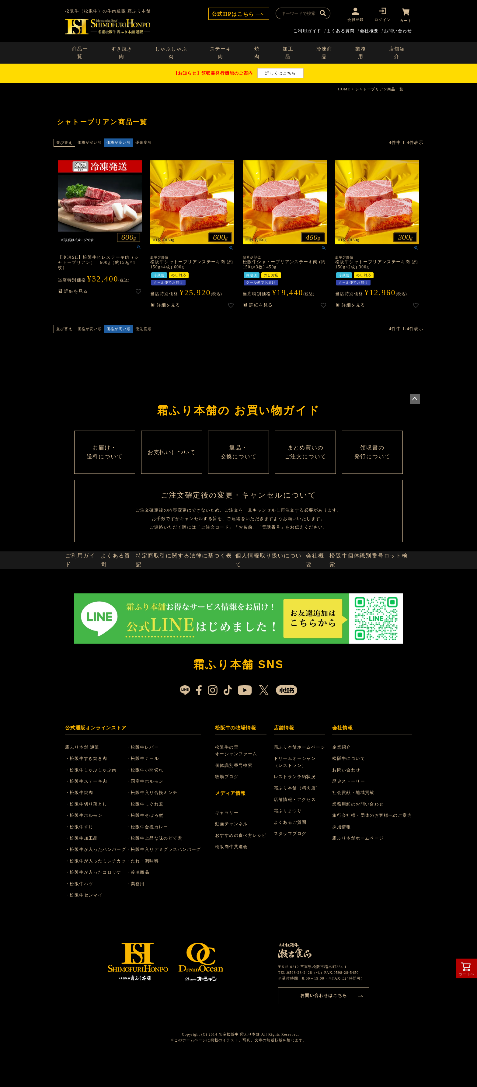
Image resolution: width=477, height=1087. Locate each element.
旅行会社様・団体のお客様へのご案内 (372, 847)
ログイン (381, 19)
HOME (344, 88)
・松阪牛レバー (149, 778)
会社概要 (369, 30)
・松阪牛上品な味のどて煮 (161, 869)
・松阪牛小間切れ (152, 801)
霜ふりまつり (289, 842)
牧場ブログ (228, 808)
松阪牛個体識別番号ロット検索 (372, 587)
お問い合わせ (398, 30)
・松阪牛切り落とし (90, 835)
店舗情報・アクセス (296, 831)
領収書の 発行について (372, 463)
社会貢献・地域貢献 (353, 824)
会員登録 (354, 19)
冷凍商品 (324, 51)
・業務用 (142, 915)
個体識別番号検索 (235, 797)
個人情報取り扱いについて (270, 587)
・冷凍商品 (145, 904)
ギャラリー (228, 844)
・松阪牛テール (149, 790)
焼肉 (257, 51)
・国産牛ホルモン (152, 812)
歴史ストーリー (348, 812)
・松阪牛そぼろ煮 (152, 847)
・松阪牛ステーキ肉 (90, 812)
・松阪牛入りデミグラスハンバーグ (170, 881)
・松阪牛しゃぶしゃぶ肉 (94, 801)
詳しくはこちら (280, 72)
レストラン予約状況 (296, 808)
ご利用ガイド (307, 30)
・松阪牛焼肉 (83, 824)
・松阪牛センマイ (87, 926)
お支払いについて (171, 463)
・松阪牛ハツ (83, 915)
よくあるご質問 (291, 853)
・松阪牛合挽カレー (154, 858)
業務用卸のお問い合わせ (358, 835)
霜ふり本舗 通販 (86, 778)
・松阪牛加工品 (85, 869)
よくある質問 (340, 30)
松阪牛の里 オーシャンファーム (238, 782)
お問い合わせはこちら (323, 1025)
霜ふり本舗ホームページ (300, 778)
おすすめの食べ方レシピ (242, 867)
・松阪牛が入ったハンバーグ (99, 881)
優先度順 (143, 141)
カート (406, 19)
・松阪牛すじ (83, 858)
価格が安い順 (90, 141)
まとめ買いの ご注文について (305, 463)
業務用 (360, 51)
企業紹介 (341, 778)
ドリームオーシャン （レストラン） (296, 793)
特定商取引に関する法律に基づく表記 (189, 587)
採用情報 (341, 858)
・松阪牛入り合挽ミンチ (159, 824)
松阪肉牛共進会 (233, 878)
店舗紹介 (397, 51)
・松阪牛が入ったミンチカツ (99, 892)
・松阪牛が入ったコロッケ (97, 904)
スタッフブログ (291, 865)
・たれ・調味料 (149, 892)
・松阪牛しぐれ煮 (152, 835)
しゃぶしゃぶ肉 (171, 51)
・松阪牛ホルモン (87, 847)
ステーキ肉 (220, 51)
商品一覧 (80, 51)
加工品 (288, 51)
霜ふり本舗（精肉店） (298, 819)
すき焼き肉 (121, 51)
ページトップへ (415, 398)
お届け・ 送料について (105, 463)
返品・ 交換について (238, 463)
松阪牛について (348, 790)
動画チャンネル (233, 855)
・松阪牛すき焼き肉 (90, 790)
